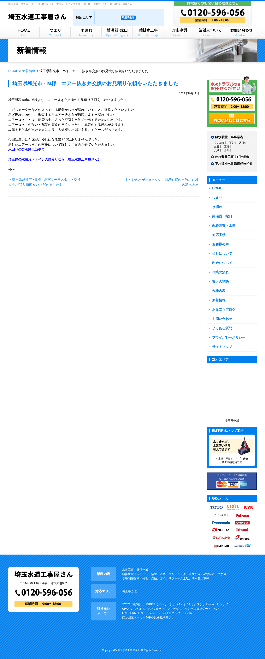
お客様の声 (220, 242)
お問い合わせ (221, 314)
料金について (221, 260)
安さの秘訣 (220, 278)
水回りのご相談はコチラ (26, 149)
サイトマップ (221, 341)
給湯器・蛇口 (221, 215)
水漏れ (217, 206)
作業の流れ (220, 269)
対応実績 (218, 233)
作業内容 (218, 287)
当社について (221, 251)
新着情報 (28, 71)
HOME (13, 71)
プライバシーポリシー (227, 332)
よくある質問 (221, 323)
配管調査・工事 (223, 224)
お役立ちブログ (223, 305)
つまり (217, 197)
